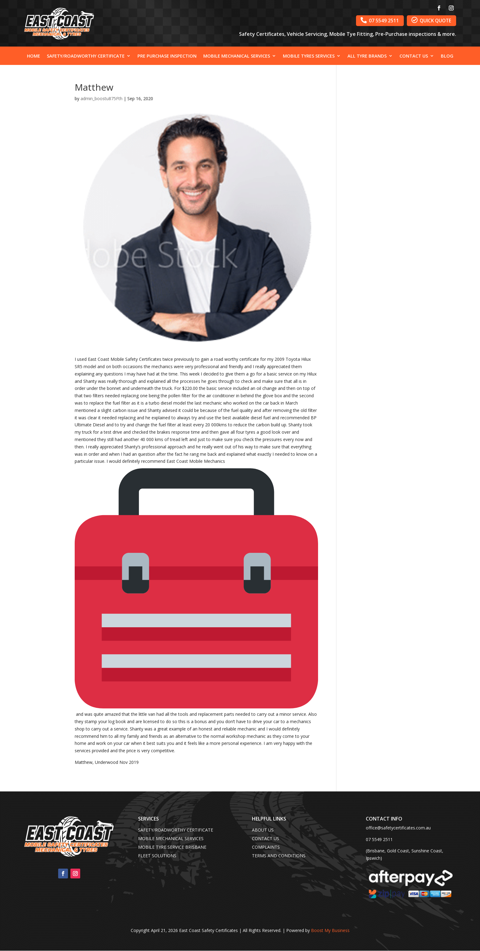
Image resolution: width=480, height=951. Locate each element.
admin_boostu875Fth (101, 98)
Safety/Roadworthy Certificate (86, 56)
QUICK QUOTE (427, 21)
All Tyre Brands (367, 56)
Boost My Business (330, 930)
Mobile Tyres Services (309, 56)
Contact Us (413, 56)
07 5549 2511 (368, 21)
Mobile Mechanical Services (236, 56)
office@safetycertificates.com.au (398, 828)
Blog (447, 56)
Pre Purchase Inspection (167, 56)
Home (33, 56)
